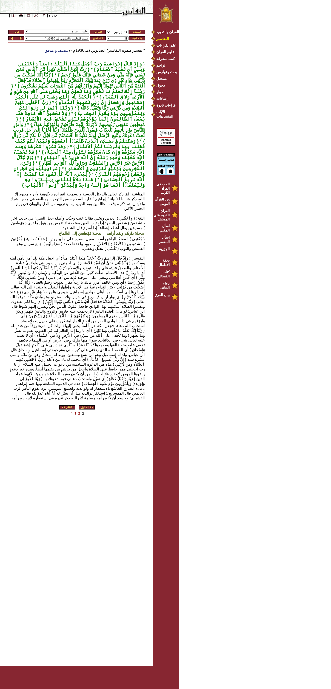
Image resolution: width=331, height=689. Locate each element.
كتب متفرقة (165, 59)
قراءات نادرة (166, 105)
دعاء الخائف (165, 285)
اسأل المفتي (165, 228)
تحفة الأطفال (164, 262)
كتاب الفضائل (164, 274)
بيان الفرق (162, 295)
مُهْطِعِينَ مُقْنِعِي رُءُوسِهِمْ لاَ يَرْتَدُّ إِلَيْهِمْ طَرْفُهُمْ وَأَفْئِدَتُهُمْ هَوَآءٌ (88, 124)
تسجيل (161, 79)
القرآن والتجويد (167, 32)
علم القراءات (166, 45)
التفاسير (162, 39)
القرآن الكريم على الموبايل (162, 215)
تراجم (160, 65)
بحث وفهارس (167, 72)
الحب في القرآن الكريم (163, 188)
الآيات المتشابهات (164, 114)
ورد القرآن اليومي (162, 201)
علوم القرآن (165, 52)
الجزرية (164, 249)
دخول (160, 85)
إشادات (161, 99)
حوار (159, 92)
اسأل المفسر (164, 239)
